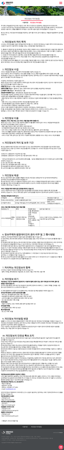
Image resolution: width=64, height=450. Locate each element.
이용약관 (25, 22)
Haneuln (61, 432)
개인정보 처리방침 (35, 22)
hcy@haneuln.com (11, 389)
